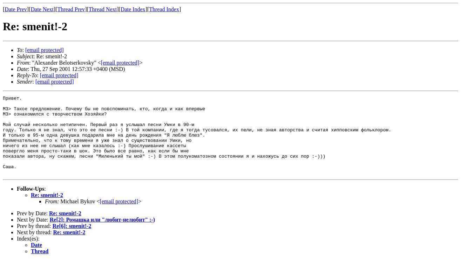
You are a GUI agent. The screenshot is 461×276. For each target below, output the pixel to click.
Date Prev (16, 9)
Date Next (42, 9)
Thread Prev (71, 9)
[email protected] (119, 217)
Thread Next (103, 9)
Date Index (133, 9)
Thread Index (164, 9)
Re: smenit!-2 (47, 211)
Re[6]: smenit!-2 (72, 242)
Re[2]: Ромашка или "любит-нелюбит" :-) (102, 235)
